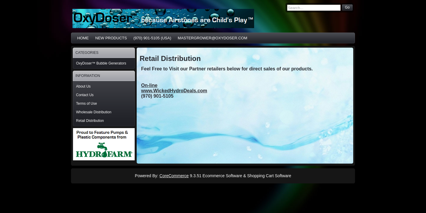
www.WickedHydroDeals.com (174, 90)
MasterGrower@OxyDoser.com (212, 38)
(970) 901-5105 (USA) (152, 38)
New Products (111, 38)
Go (347, 7)
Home (83, 38)
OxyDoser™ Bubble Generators (101, 63)
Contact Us (84, 95)
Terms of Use (86, 103)
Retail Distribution (90, 121)
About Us (83, 86)
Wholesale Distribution (93, 112)
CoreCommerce (174, 175)
